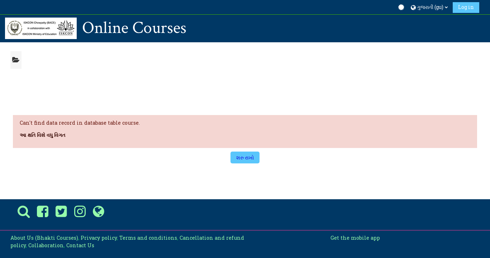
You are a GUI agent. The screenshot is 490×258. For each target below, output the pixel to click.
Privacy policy (99, 237)
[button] (429, 7)
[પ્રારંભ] (41, 27)
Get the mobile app (355, 237)
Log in (466, 7)
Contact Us (80, 245)
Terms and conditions (148, 237)
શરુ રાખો (245, 157)
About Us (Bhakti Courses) (44, 237)
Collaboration (46, 245)
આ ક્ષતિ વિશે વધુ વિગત (42, 135)
